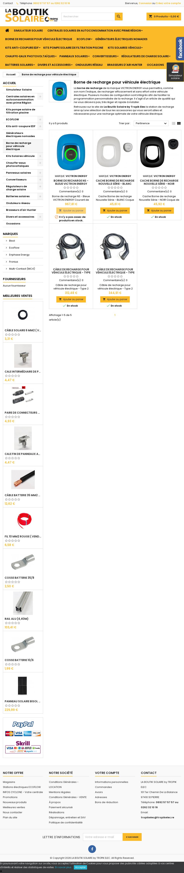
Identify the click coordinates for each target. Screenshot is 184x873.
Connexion (145, 3)
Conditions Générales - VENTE (68, 797)
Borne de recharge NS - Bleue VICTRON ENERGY (71, 182)
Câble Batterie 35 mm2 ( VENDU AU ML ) (23, 495)
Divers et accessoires (54, 65)
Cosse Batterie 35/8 (19, 577)
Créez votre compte (168, 3)
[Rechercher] (92, 16)
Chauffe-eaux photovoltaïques (30, 56)
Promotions (10, 797)
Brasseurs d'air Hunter (124, 65)
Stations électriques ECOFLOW (22, 787)
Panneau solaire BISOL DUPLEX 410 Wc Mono (23, 701)
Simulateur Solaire (28, 31)
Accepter (80, 867)
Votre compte (107, 773)
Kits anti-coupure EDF (22, 48)
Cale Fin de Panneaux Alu (23, 453)
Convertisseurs (104, 56)
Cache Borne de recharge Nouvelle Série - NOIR (159, 182)
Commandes (103, 787)
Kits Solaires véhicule (124, 48)
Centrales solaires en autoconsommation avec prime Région (94, 31)
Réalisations (56, 812)
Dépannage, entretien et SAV (67, 817)
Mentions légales (60, 792)
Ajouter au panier (71, 210)
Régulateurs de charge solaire (145, 56)
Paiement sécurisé (61, 807)
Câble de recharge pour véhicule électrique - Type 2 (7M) (115, 272)
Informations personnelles (111, 782)
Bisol (12, 241)
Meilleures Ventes (17, 296)
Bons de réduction (106, 802)
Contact (8, 3)
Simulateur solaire (175, 72)
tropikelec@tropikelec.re (157, 817)
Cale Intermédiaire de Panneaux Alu (23, 371)
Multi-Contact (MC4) (22, 269)
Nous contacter (12, 812)
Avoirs (99, 792)
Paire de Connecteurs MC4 (23, 412)
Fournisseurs (14, 279)
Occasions (155, 65)
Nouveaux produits (15, 802)
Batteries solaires (19, 65)
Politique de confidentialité (66, 822)
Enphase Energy (19, 255)
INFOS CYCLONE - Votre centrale (23, 792)
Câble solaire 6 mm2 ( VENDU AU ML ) (23, 330)
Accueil (9, 83)
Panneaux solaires (73, 56)
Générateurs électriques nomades (121, 39)
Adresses (101, 797)
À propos (55, 802)
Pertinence (152, 123)
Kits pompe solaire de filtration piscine (73, 48)
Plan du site (10, 817)
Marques (10, 234)
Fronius (13, 262)
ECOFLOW (84, 39)
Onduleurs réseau (89, 65)
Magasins (9, 782)
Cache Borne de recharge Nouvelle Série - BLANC (115, 182)
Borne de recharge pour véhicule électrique (38, 39)
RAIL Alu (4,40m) (17, 618)
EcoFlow (14, 248)
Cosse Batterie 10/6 (19, 660)
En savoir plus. (63, 867)
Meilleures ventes (14, 807)
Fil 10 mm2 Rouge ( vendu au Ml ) (23, 536)
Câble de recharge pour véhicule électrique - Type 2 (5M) (71, 272)
